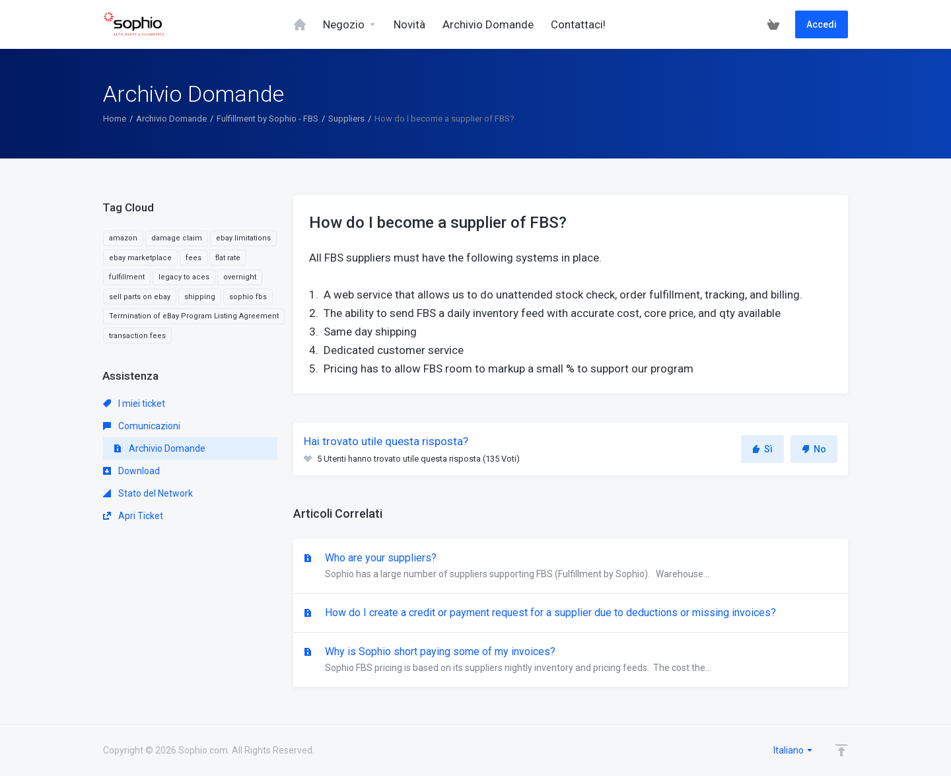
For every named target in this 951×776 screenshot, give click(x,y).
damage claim (176, 238)
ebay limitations (243, 238)
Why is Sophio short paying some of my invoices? (570, 660)
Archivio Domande (171, 118)
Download (131, 471)
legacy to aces (183, 277)
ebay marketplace (140, 258)
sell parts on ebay (139, 297)
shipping (199, 297)
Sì (762, 449)
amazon (123, 238)
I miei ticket (134, 403)
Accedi (821, 24)
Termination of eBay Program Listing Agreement (194, 316)
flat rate (227, 258)
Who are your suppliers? (570, 566)
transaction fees (137, 336)
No (814, 449)
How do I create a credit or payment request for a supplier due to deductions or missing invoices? (549, 612)
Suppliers (346, 118)
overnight (239, 277)
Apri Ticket (133, 516)
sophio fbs (248, 297)
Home (114, 118)
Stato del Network (148, 493)
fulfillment (127, 277)
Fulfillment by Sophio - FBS (267, 118)
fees (193, 258)
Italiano (793, 750)
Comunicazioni (141, 426)
